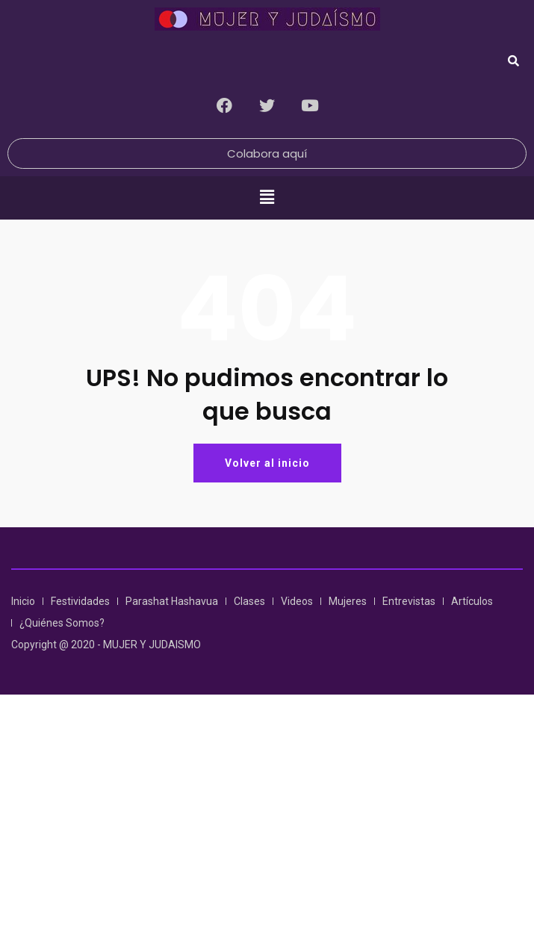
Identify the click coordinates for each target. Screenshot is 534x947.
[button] (266, 198)
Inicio (23, 601)
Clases (249, 601)
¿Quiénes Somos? (62, 623)
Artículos (472, 601)
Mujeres (348, 601)
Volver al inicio (267, 463)
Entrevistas (408, 601)
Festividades (80, 601)
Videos (297, 601)
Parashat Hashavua (171, 601)
